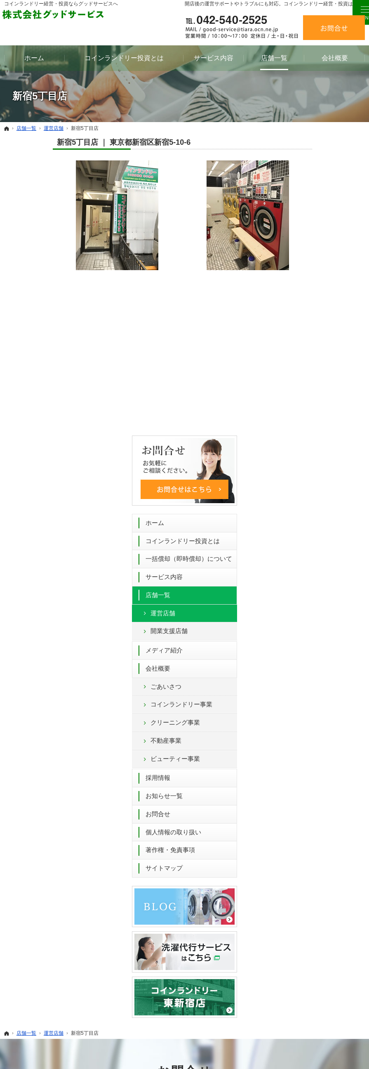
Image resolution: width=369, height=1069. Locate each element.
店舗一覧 (301, 298)
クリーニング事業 (318, 425)
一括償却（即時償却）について (323, 258)
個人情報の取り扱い (317, 535)
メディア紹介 (307, 353)
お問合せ (301, 517)
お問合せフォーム (269, 858)
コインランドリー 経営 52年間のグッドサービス (247, 1050)
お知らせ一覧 (307, 499)
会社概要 (301, 371)
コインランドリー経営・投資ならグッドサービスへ (61, 4)
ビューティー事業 (318, 462)
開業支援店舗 (312, 334)
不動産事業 (309, 443)
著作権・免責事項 (313, 553)
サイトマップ (307, 571)
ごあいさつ (309, 389)
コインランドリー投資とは (323, 232)
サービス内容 (307, 280)
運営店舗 (306, 316)
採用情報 (301, 481)
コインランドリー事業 (325, 407)
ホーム (298, 210)
